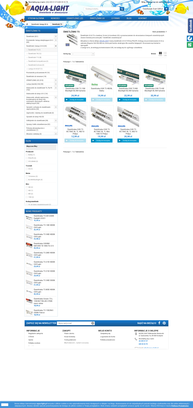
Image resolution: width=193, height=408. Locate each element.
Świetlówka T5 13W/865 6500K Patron (43, 340)
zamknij (5, 405)
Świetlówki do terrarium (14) (36, 76)
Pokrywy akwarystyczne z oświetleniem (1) (35, 129)
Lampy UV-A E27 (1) (35, 69)
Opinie (30, 387)
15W (31, 215)
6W (30, 209)
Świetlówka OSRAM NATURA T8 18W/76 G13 (44, 274)
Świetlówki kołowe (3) (36, 65)
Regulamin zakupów (35, 381)
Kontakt (142, 18)
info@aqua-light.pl (151, 395)
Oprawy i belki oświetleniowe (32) (38, 124)
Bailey (31, 173)
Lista (165, 54)
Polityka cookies (34, 390)
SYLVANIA (33, 179)
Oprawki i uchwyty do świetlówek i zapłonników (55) (38, 108)
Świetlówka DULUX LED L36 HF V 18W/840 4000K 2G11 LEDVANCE (45, 351)
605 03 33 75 (63, 2)
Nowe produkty (34, 240)
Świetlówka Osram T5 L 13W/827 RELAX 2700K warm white (43, 330)
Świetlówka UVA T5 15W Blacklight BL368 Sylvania (75, 89)
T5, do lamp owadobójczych (39, 223)
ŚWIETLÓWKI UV (97, 18)
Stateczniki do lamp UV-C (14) (37, 94)
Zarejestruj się (105, 381)
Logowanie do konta (107, 384)
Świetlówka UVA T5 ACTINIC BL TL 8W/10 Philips (128, 131)
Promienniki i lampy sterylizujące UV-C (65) (39, 41)
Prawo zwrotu (69, 381)
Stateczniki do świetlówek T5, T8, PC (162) (39, 89)
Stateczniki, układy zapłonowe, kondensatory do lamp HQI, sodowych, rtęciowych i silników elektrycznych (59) (37, 100)
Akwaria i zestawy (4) (33, 134)
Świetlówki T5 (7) (34, 50)
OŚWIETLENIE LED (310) (34, 80)
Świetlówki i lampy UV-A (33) (36, 46)
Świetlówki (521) (32, 36)
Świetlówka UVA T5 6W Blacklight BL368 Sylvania (155, 89)
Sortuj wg (67, 54)
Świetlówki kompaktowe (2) (38, 61)
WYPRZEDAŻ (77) (32, 151)
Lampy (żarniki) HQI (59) (34, 84)
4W (30, 205)
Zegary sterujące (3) (33, 141)
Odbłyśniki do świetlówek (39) (37, 120)
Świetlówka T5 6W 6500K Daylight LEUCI (44, 246)
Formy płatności (70, 387)
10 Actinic (33, 194)
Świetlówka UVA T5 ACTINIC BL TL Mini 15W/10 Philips (102, 131)
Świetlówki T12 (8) (34, 57)
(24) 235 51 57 (51, 2)
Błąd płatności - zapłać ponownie (76, 390)
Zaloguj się (150, 2)
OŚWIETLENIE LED (75, 18)
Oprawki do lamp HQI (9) (35, 117)
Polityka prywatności (107, 387)
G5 (30, 187)
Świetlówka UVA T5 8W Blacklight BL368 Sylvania (128, 89)
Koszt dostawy (69, 384)
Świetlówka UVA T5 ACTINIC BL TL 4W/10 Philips (75, 131)
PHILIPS (32, 176)
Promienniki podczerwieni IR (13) (38, 73)
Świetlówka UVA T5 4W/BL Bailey (102, 89)
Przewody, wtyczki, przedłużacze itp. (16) (39, 146)
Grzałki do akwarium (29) (35, 138)
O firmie (31, 384)
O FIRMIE (116, 18)
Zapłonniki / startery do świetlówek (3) (40, 113)
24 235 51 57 (143, 388)
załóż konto (163, 2)
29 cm (31, 230)
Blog (129, 18)
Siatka (160, 54)
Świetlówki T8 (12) (34, 53)
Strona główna (36, 18)
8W (30, 212)
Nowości (55, 18)
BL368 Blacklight (35, 198)
